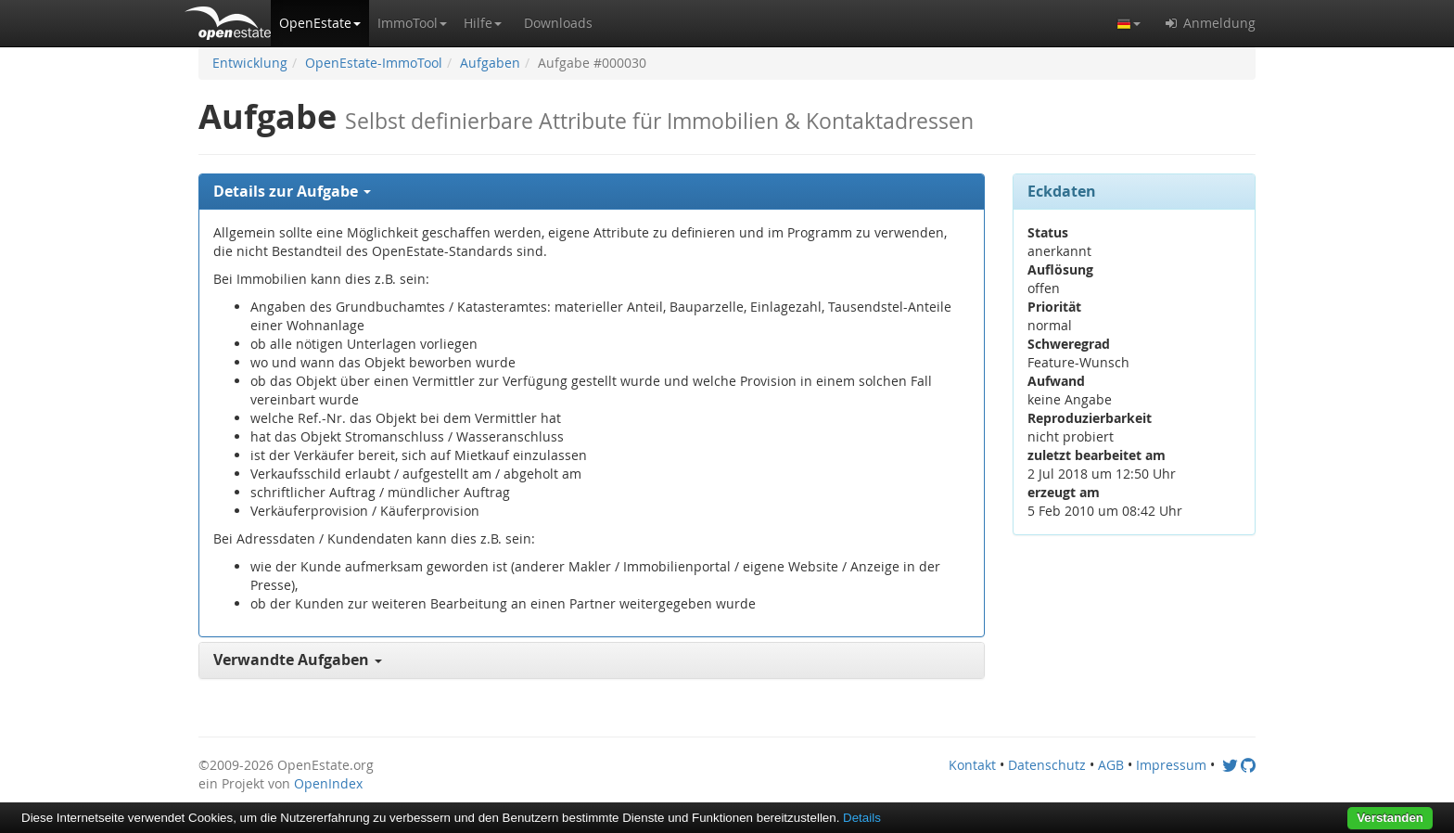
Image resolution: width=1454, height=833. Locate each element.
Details (862, 818)
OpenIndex (328, 783)
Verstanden (1390, 818)
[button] (320, 23)
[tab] (591, 192)
